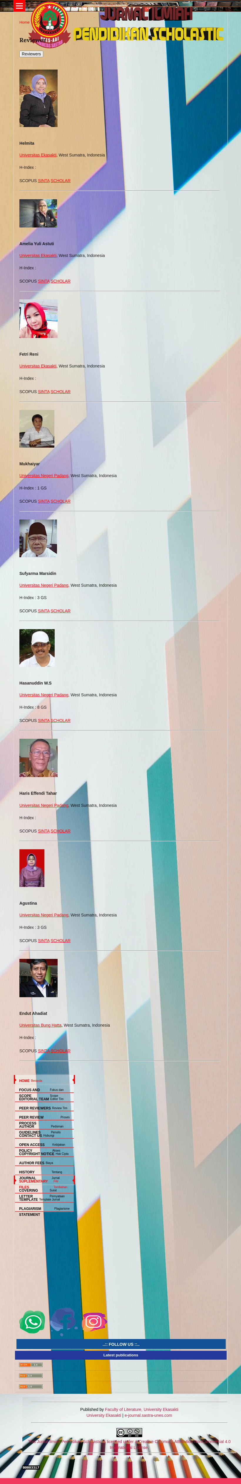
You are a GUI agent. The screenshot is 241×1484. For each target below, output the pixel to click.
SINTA (43, 180)
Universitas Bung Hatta (40, 1025)
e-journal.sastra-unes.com (147, 1415)
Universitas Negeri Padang (43, 475)
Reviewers (31, 54)
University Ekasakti (103, 1415)
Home (24, 22)
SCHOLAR (61, 180)
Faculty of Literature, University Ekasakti (141, 1409)
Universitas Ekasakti (37, 155)
